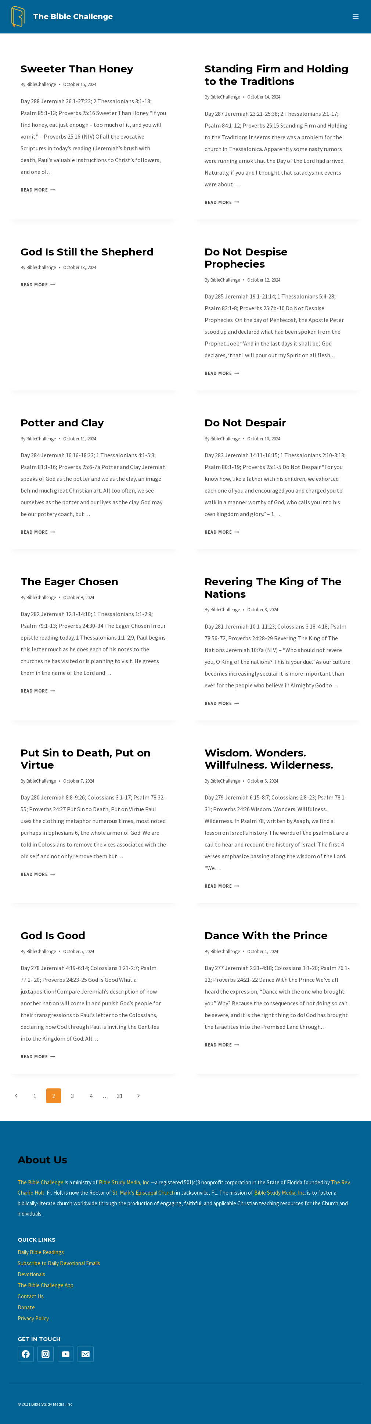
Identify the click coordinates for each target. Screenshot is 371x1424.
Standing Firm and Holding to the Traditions (277, 74)
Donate (26, 1307)
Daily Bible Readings (41, 1252)
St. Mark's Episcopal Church (143, 1192)
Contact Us (31, 1296)
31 (120, 1095)
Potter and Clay (62, 422)
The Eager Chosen (69, 581)
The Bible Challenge (41, 1182)
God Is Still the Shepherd (87, 252)
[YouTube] (66, 1354)
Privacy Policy (33, 1318)
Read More (38, 190)
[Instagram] (45, 1354)
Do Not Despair (245, 422)
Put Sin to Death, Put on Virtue (86, 759)
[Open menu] (355, 16)
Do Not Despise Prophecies (246, 258)
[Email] (86, 1354)
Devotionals (31, 1274)
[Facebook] (26, 1354)
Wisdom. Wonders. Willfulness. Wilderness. (269, 759)
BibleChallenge (41, 84)
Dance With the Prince (266, 935)
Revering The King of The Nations (273, 587)
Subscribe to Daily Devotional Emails (59, 1263)
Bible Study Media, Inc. (125, 1182)
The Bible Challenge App (45, 1285)
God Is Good (53, 935)
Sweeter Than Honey (77, 68)
